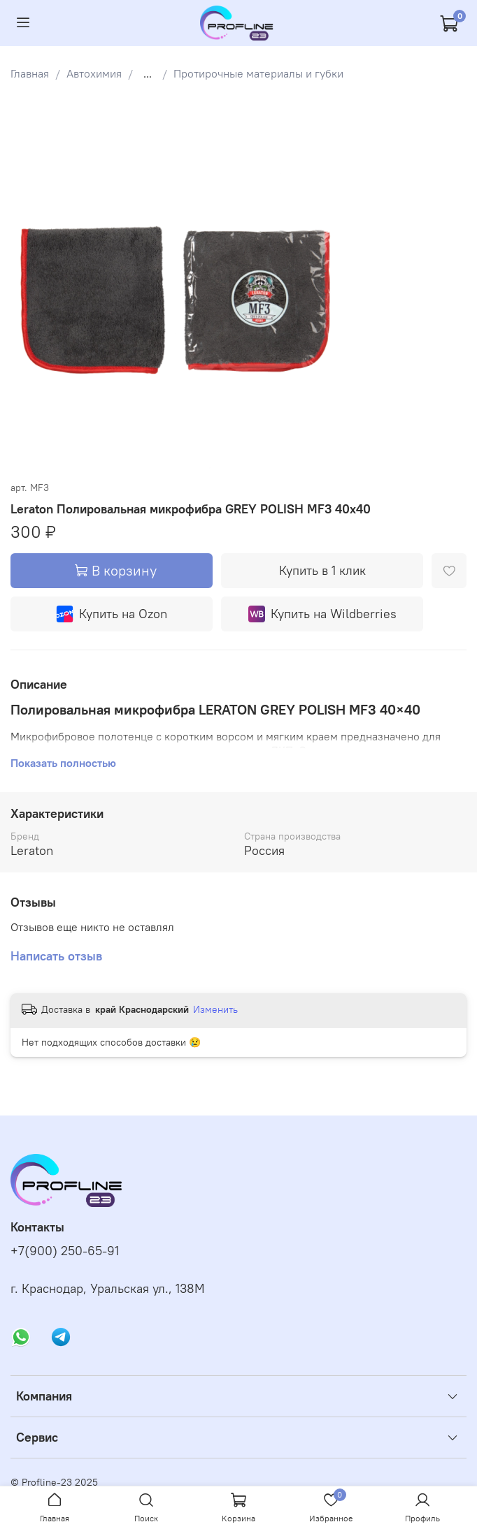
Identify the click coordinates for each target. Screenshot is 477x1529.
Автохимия (94, 73)
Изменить (215, 1009)
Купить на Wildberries (322, 614)
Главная (29, 73)
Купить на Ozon (111, 614)
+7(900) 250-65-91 (64, 1251)
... (147, 73)
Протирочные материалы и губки (258, 73)
